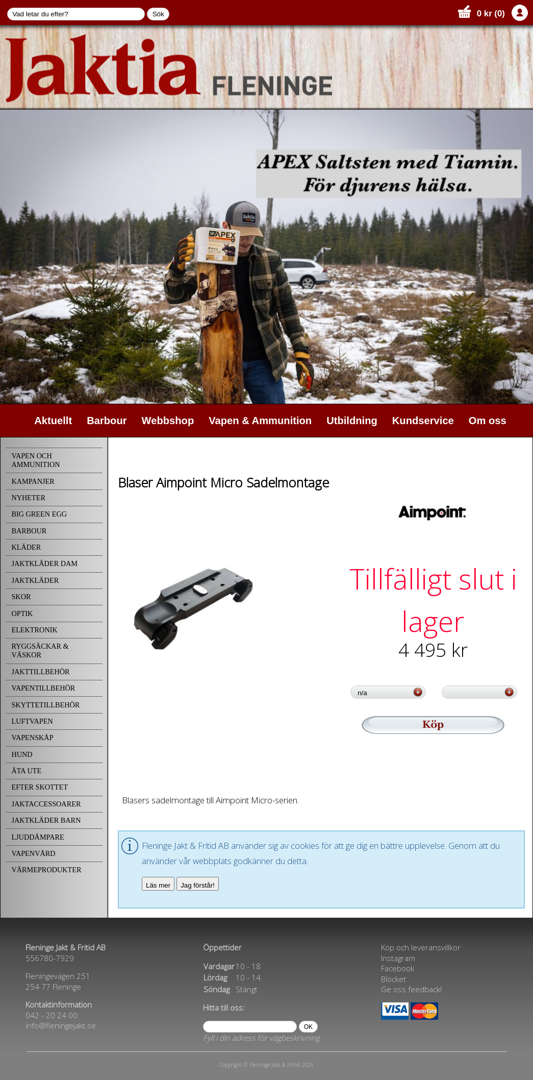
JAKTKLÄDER (35, 580)
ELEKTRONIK (34, 630)
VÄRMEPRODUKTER (46, 870)
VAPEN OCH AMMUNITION (35, 460)
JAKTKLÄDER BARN (46, 820)
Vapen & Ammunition (260, 420)
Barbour (106, 420)
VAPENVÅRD (33, 853)
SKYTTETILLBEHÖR (45, 705)
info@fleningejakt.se (61, 1025)
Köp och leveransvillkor (421, 947)
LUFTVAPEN (32, 721)
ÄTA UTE (26, 771)
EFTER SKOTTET (39, 787)
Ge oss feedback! (411, 989)
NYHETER (28, 498)
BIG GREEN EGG (39, 514)
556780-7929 (50, 958)
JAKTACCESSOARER (46, 804)
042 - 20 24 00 (52, 1015)
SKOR (21, 597)
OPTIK (22, 613)
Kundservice (423, 420)
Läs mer (158, 885)
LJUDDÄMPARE (37, 837)
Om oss (487, 420)
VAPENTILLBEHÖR (43, 688)
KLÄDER (26, 547)
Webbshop (168, 420)
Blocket (393, 979)
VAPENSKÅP (32, 737)
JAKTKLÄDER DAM (44, 563)
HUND (21, 754)
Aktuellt (53, 420)
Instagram (398, 958)
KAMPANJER (32, 481)
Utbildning (351, 420)
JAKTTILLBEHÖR (40, 672)
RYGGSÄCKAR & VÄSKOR (39, 650)
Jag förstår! (198, 885)
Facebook (397, 968)
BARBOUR (28, 531)
